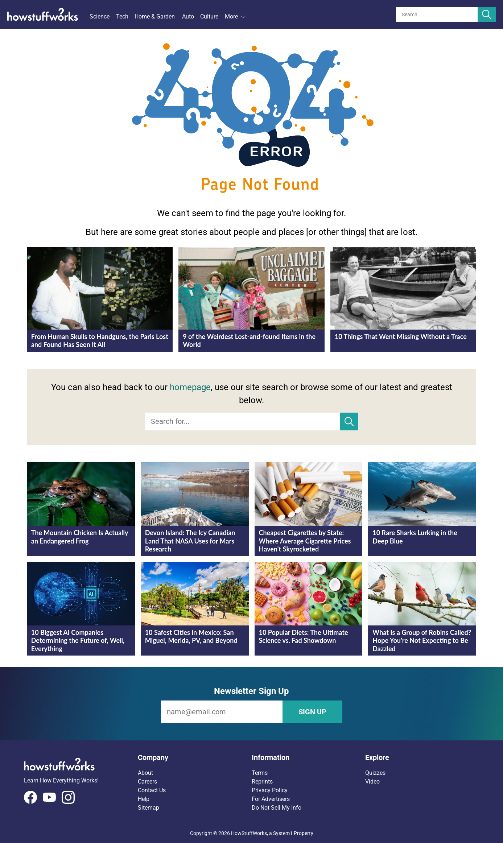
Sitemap (148, 807)
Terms (260, 772)
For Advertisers (271, 799)
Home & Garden (155, 16)
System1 (283, 833)
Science (100, 16)
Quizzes (375, 772)
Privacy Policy (270, 790)
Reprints (262, 781)
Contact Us (152, 790)
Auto (188, 16)
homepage (190, 387)
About (145, 772)
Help (143, 799)
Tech (122, 16)
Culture (209, 16)
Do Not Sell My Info (276, 807)
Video (372, 781)
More (235, 16)
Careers (147, 781)
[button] (195, 757)
